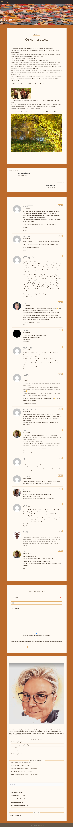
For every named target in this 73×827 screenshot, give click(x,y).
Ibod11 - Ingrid (14, 762)
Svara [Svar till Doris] (60, 329)
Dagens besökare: (16, 792)
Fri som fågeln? (24, 173)
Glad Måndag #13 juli (16, 742)
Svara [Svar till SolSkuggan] (60, 408)
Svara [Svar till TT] (60, 488)
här (30, 72)
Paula (31, 45)
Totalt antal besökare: (17, 799)
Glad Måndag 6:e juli (16, 754)
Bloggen (36, 34)
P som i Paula (50, 185)
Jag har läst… (14, 748)
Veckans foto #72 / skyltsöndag (20, 745)
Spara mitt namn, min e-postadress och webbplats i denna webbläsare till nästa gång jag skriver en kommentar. (36, 641)
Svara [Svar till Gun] (60, 531)
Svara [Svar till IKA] (60, 429)
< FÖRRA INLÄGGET (13, 170)
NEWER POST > (61, 182)
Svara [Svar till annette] (60, 205)
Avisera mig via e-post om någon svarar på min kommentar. (36, 634)
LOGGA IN (41, 825)
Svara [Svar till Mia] (60, 458)
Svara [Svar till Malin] (60, 235)
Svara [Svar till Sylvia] (60, 475)
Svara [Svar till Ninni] (60, 302)
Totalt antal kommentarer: (18, 805)
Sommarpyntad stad (16, 751)
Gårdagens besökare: (17, 795)
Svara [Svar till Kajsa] (60, 374)
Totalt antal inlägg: (16, 802)
